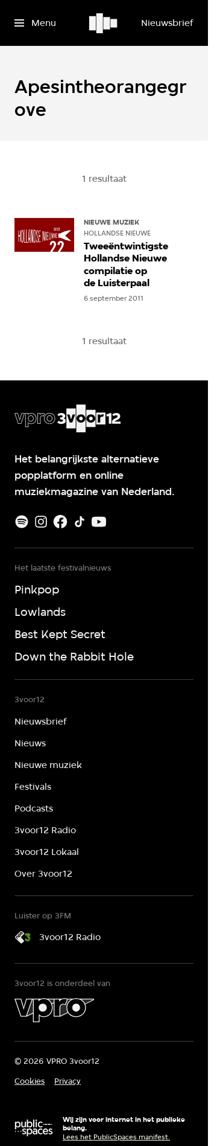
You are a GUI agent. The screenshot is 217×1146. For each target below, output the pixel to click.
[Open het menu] (35, 23)
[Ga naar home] (104, 23)
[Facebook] (60, 521)
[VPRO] (54, 1010)
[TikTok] (79, 521)
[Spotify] (21, 521)
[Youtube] (99, 521)
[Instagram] (41, 521)
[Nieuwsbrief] (166, 23)
